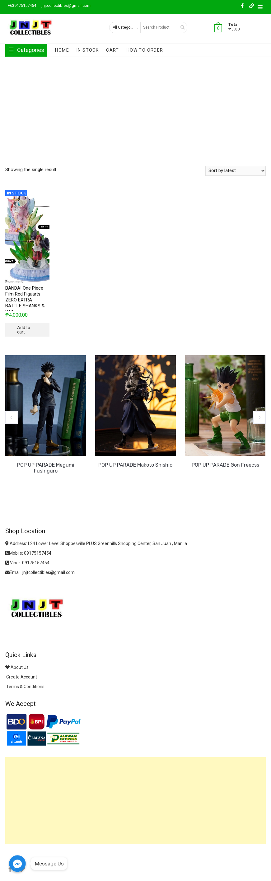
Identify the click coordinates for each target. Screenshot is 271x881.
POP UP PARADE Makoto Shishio (135, 465)
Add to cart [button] (23, 329)
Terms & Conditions (24, 686)
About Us (17, 667)
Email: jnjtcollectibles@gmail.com (40, 572)
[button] (11, 417)
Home (62, 50)
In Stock (88, 50)
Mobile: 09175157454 (28, 553)
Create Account (21, 676)
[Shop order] (235, 171)
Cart (112, 50)
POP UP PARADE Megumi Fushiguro (45, 468)
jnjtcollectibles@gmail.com (66, 5)
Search (180, 27)
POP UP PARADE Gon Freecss (225, 465)
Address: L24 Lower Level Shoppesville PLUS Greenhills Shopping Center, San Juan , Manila (96, 543)
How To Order (145, 50)
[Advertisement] (135, 103)
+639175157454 (21, 5)
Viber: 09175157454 (27, 562)
